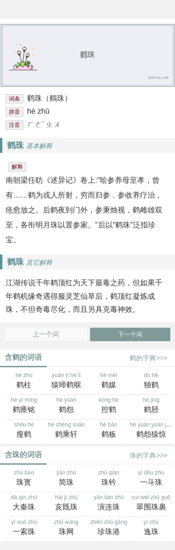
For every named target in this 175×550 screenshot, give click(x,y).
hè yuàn (66, 406)
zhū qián (109, 478)
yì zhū (151, 528)
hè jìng (151, 406)
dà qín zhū (24, 503)
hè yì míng (24, 406)
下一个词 (130, 334)
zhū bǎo (24, 478)
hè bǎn (109, 430)
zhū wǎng (66, 528)
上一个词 (46, 334)
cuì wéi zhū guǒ (151, 503)
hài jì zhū (66, 503)
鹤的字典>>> (149, 358)
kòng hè (109, 406)
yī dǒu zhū (151, 478)
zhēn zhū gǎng (109, 528)
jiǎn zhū (66, 478)
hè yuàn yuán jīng (152, 430)
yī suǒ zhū (24, 528)
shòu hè (24, 430)
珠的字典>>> (149, 455)
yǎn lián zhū (109, 503)
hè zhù (24, 381)
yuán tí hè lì (66, 381)
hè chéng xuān (66, 430)
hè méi (109, 381)
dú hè (151, 381)
